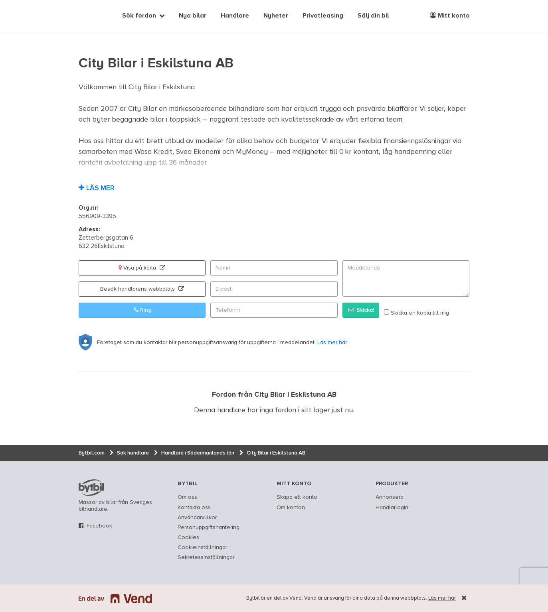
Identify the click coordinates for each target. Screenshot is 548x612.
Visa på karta (142, 268)
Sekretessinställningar (206, 557)
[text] (88, 16)
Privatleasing (323, 16)
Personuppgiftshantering (208, 527)
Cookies (188, 537)
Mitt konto (450, 15)
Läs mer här (442, 598)
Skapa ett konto (297, 497)
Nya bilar (192, 16)
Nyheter (275, 16)
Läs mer (100, 188)
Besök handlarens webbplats (142, 289)
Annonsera (390, 497)
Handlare (235, 16)
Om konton (291, 507)
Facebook (99, 526)
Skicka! (361, 310)
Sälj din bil (373, 16)
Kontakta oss (194, 507)
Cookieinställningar (202, 547)
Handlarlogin (392, 507)
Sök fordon (139, 16)
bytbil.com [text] (91, 487)
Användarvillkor (197, 517)
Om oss (187, 497)
